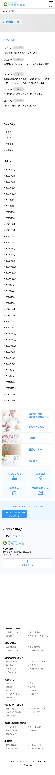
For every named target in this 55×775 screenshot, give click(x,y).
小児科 (8, 690)
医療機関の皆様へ (36, 650)
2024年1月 (10, 327)
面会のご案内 (35, 647)
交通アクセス (27, 565)
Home (5, 11)
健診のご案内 (11, 709)
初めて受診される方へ (38, 632)
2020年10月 (11, 388)
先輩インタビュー (12, 749)
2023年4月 (10, 363)
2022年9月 (10, 376)
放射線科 (33, 690)
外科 (31, 683)
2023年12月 (11, 333)
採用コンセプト (35, 745)
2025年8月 (10, 218)
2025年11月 (11, 200)
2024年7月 (10, 291)
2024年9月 (10, 285)
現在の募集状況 (12, 745)
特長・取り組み (35, 727)
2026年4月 (10, 169)
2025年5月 (10, 236)
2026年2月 (10, 181)
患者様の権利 (11, 672)
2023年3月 (10, 370)
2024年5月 (10, 303)
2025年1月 (10, 260)
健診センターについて (14, 704)
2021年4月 (10, 382)
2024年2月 (10, 321)
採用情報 (9, 144)
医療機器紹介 (11, 669)
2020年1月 (10, 400)
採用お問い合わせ (36, 749)
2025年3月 (10, 248)
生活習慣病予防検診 (13, 712)
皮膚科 (32, 687)
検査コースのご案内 (37, 709)
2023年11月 (11, 339)
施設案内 (9, 665)
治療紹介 (33, 665)
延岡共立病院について (14, 657)
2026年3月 (10, 175)
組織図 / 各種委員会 (37, 669)
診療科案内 (9, 679)
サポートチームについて (39, 636)
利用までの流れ (12, 730)
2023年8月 (10, 351)
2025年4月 (10, 242)
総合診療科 (34, 694)
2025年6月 (10, 230)
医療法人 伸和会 (14, 4)
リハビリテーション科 (14, 694)
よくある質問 (35, 712)
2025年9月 (10, 212)
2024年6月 (10, 297)
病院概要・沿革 (12, 662)
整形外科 (9, 687)
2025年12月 (11, 193)
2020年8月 (10, 394)
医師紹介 (9, 636)
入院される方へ (12, 647)
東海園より (10, 150)
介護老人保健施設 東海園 (15, 723)
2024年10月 (11, 278)
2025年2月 (10, 254)
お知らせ (9, 132)
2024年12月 (11, 266)
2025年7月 (10, 224)
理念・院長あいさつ (37, 662)
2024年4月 (10, 309)
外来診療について (12, 632)
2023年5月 (10, 357)
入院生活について (12, 650)
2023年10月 (11, 345)
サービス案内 (11, 727)
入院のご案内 (10, 643)
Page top (27, 765)
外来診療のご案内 (12, 628)
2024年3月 (10, 315)
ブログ (8, 138)
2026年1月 (10, 187)
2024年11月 (11, 272)
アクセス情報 (11, 716)
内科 (7, 683)
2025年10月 (11, 206)
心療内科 (9, 697)
